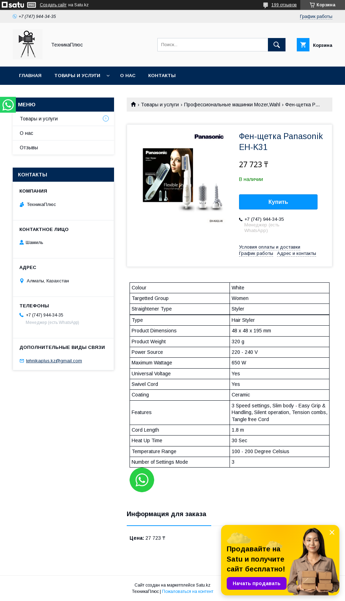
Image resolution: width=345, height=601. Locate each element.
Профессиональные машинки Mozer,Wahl (232, 104)
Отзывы (29, 147)
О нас (128, 75)
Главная (30, 75)
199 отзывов (284, 4)
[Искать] (277, 44)
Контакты (162, 75)
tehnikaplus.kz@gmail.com (54, 360)
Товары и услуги (77, 75)
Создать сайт (53, 4)
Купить (278, 202)
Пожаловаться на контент (187, 591)
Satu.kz (203, 585)
